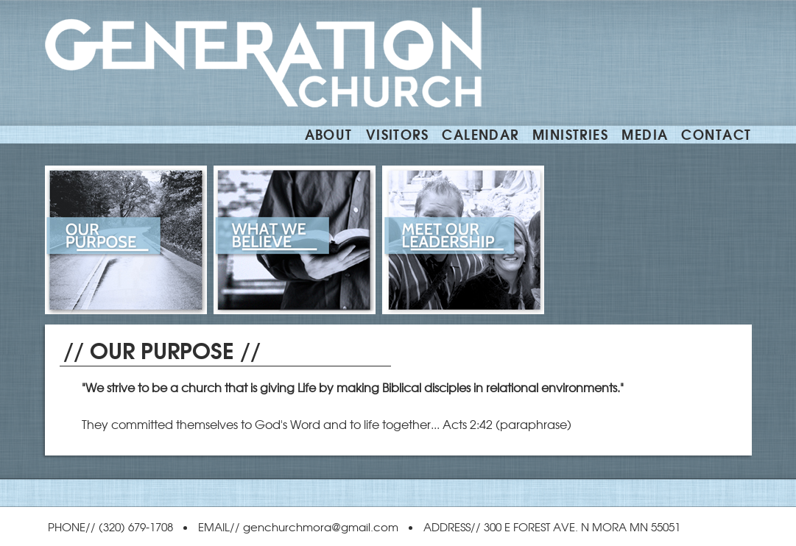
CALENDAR (480, 133)
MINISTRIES (570, 133)
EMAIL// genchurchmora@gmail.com (298, 526)
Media (644, 133)
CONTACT (716, 133)
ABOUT (329, 133)
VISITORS (397, 133)
